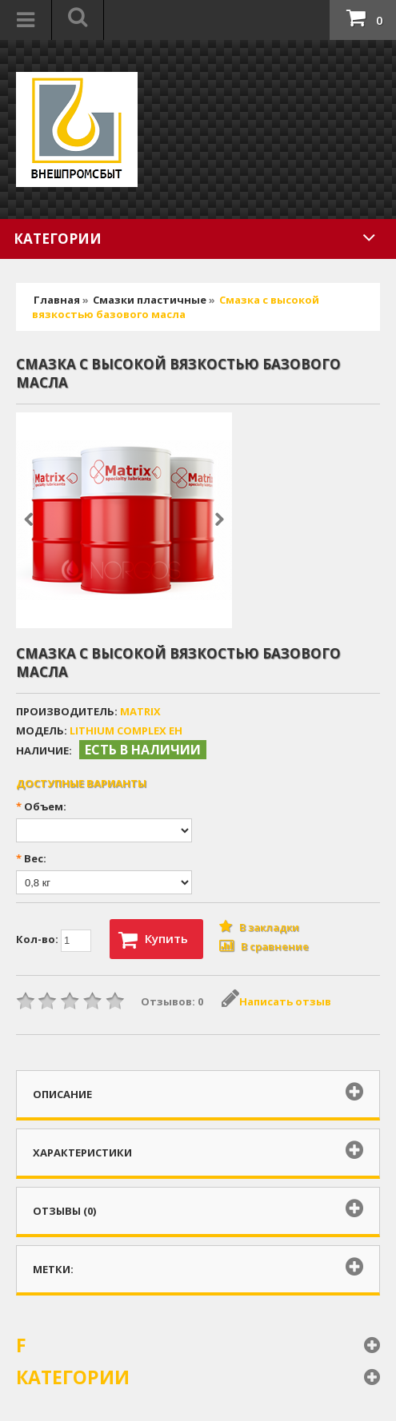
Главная (57, 300)
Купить (153, 939)
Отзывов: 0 (172, 1001)
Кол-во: (53, 940)
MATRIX (140, 711)
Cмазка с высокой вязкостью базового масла (175, 307)
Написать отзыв (276, 1001)
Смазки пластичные (149, 300)
